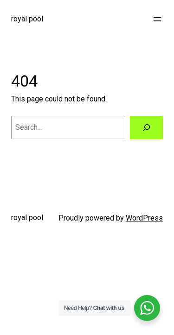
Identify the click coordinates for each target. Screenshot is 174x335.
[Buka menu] (157, 19)
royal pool (27, 18)
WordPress (144, 218)
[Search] (146, 127)
